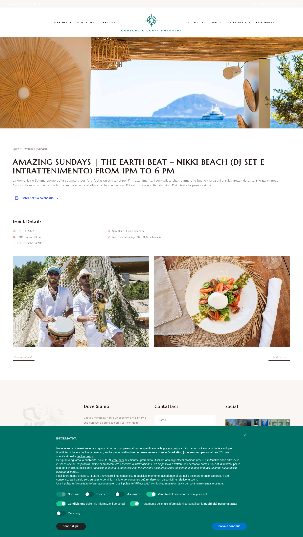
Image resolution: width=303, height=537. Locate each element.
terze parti (118, 460)
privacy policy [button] (171, 448)
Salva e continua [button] (229, 526)
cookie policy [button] (85, 456)
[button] (245, 435)
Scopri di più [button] (71, 526)
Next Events (279, 357)
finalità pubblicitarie (79, 467)
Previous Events (23, 357)
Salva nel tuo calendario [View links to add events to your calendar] (38, 198)
